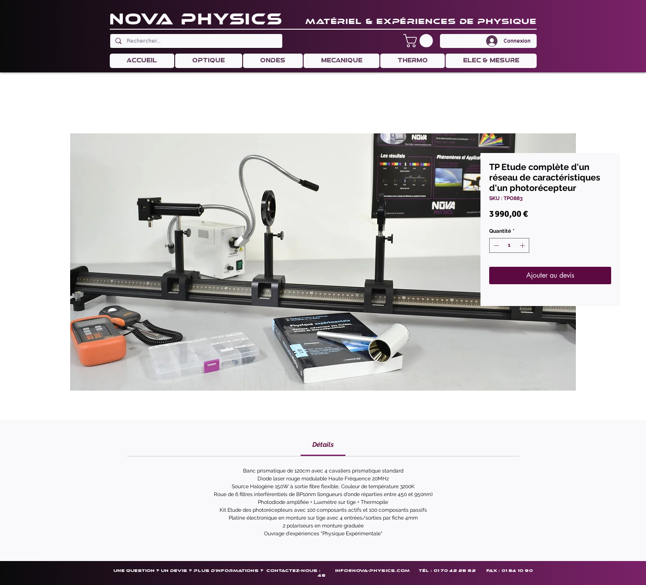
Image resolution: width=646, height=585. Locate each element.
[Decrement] (495, 245)
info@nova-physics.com (372, 570)
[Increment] (523, 245)
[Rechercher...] (195, 41)
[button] (419, 41)
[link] (323, 445)
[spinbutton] (509, 245)
